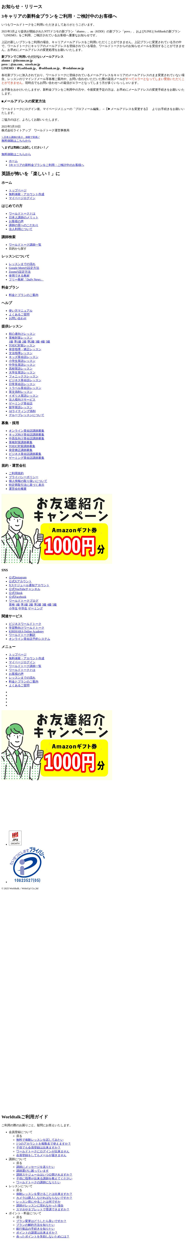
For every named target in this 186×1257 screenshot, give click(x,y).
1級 (11, 341)
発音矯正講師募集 (20, 450)
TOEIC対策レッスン (22, 345)
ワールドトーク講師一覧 (25, 244)
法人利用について (20, 229)
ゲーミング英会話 (20, 403)
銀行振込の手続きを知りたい (35, 1228)
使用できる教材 (19, 275)
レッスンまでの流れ (22, 264)
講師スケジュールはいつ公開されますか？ (44, 1174)
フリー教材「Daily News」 (26, 279)
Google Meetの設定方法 (24, 267)
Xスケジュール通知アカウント (29, 585)
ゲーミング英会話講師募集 (26, 457)
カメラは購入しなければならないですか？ (44, 1197)
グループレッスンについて (26, 415)
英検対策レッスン (20, 337)
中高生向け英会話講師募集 (26, 438)
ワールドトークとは (22, 213)
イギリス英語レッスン (23, 395)
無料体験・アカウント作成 (26, 194)
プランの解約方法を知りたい (35, 1224)
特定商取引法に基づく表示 (26, 484)
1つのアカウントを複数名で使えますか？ (43, 1143)
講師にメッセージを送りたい (35, 1166)
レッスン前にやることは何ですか (38, 1201)
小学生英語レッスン (22, 360)
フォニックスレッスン (23, 376)
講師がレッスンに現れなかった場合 (39, 1205)
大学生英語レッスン (22, 372)
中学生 (22, 608)
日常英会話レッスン (22, 384)
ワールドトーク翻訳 (22, 635)
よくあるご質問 (19, 314)
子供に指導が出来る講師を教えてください (44, 1178)
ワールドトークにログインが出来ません (42, 1151)
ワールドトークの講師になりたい (38, 1182)
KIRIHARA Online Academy (26, 631)
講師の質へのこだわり (23, 225)
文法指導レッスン (20, 353)
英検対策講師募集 (20, 442)
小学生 (13, 608)
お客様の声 (16, 221)
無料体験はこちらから (16, 154)
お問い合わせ (18, 318)
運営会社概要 (18, 488)
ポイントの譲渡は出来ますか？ (37, 1232)
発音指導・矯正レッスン (25, 349)
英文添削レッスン (20, 391)
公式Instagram (18, 577)
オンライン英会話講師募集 (26, 430)
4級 (43, 341)
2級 (24, 341)
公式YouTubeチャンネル (24, 589)
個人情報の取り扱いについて (28, 481)
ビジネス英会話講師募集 (25, 453)
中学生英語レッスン (22, 364)
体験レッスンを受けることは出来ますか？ (44, 1193)
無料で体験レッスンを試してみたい (39, 1139)
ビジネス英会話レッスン (25, 380)
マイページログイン (22, 198)
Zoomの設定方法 (20, 271)
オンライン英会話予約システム (29, 638)
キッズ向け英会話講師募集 (26, 434)
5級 (48, 341)
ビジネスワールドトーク (25, 623)
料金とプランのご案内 (23, 295)
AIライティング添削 (22, 411)
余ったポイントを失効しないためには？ (42, 1236)
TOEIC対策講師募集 (22, 446)
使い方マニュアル (20, 310)
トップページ (18, 190)
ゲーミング (35, 608)
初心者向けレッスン (22, 333)
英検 (12, 604)
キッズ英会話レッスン (23, 357)
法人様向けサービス (22, 399)
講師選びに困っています (32, 1170)
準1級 (17, 341)
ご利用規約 (16, 473)
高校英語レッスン (20, 368)
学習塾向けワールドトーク (26, 627)
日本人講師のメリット (23, 217)
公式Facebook (17, 596)
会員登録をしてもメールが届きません (41, 1155)
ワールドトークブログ (23, 600)
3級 (37, 341)
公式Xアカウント (20, 581)
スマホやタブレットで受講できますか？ (42, 1209)
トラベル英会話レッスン (25, 388)
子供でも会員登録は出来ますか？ (38, 1147)
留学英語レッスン (20, 407)
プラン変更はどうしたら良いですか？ (41, 1221)
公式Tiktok (16, 593)
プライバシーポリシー (23, 477)
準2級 (31, 341)
